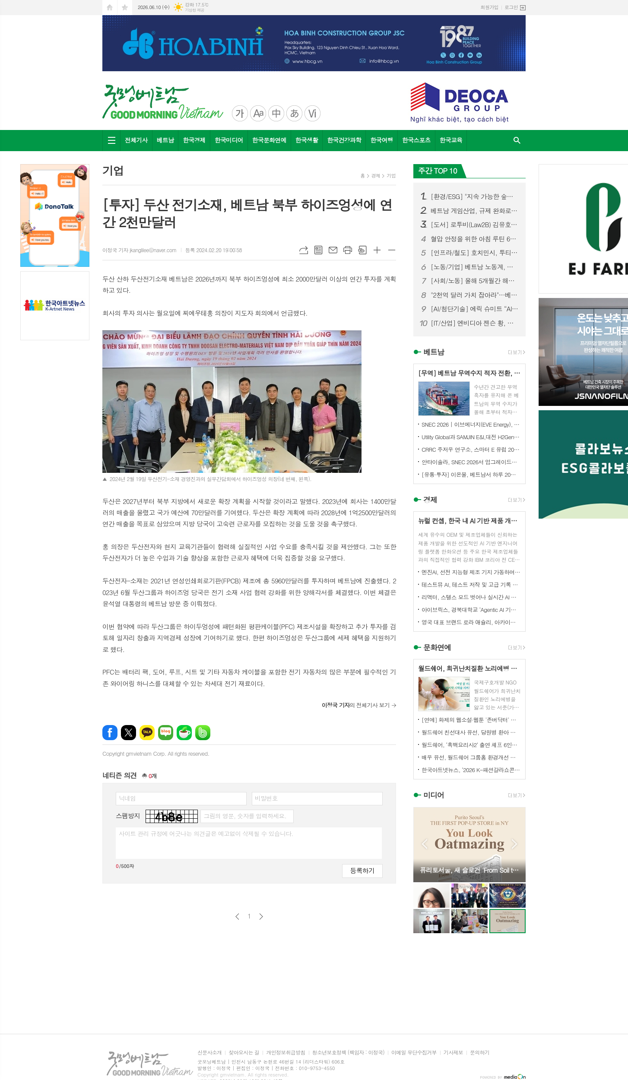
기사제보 (453, 1052)
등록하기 (362, 870)
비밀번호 (266, 798)
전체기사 (136, 140)
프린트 (347, 250)
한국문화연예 (269, 140)
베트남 (165, 140)
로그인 (511, 7)
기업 (391, 175)
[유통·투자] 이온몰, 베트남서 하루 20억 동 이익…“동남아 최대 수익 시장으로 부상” (471, 474)
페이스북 (109, 732)
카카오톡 (147, 732)
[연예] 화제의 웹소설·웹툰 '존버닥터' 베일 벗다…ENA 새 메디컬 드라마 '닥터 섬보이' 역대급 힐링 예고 (471, 720)
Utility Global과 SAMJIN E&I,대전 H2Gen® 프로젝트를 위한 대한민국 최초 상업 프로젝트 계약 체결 (471, 437)
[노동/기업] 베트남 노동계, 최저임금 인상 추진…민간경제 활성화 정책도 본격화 (475, 267)
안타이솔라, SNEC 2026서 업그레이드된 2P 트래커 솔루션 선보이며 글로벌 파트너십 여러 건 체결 (471, 462)
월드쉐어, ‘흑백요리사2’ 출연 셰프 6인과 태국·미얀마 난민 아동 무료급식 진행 (471, 745)
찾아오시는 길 (243, 1052)
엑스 (128, 732)
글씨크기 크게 (377, 250)
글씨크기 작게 (391, 250)
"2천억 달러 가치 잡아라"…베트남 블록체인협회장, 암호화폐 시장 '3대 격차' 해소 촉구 (475, 295)
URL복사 (303, 250)
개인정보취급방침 (285, 1052)
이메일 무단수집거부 (414, 1052)
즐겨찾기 (124, 7)
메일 (333, 250)
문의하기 (479, 1052)
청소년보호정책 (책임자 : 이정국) (348, 1052)
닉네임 (127, 798)
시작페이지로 (109, 7)
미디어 (433, 795)
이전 (237, 917)
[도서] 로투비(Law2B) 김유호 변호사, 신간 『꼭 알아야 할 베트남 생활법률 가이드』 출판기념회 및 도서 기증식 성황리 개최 (475, 224)
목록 (318, 250)
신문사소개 (209, 1052)
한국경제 (194, 140)
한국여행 (381, 140)
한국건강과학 (344, 140)
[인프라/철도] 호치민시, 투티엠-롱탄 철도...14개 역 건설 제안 (475, 252)
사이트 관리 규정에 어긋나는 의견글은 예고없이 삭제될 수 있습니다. (206, 833)
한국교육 (451, 140)
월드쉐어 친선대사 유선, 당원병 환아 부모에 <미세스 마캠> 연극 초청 (471, 732)
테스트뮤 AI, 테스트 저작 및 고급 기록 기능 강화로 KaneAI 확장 (471, 584)
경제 (376, 175)
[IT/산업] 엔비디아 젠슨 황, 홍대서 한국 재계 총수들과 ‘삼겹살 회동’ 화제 (475, 323)
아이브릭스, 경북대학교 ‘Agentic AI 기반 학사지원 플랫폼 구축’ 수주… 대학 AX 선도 (471, 609)
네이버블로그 (165, 732)
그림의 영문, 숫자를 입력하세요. (244, 816)
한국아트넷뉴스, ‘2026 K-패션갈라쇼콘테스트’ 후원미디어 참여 (471, 770)
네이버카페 (184, 732)
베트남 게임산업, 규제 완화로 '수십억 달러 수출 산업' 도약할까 (475, 210)
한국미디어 (229, 140)
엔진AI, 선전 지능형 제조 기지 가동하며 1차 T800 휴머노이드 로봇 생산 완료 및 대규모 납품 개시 (471, 572)
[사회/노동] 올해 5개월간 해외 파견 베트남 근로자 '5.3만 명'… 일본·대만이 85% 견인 (475, 280)
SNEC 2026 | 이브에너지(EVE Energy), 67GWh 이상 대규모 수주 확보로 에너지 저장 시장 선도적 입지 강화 (471, 424)
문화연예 (437, 647)
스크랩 (362, 250)
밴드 (202, 732)
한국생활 (306, 140)
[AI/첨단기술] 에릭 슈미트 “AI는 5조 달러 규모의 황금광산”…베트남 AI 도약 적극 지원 (475, 308)
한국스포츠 (416, 140)
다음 (261, 917)
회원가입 (489, 7)
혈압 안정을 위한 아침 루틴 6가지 (475, 238)
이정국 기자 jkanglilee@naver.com (139, 249)
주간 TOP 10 (437, 170)
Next (514, 844)
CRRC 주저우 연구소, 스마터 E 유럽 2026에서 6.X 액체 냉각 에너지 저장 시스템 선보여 (471, 449)
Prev (424, 844)
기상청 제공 (194, 10)
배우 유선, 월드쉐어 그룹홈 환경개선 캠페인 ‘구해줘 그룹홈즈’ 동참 (471, 757)
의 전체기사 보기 (356, 705)
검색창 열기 (517, 140)
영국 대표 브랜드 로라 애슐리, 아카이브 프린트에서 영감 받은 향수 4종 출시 (471, 622)
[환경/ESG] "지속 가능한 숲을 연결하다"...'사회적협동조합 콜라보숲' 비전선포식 (475, 196)
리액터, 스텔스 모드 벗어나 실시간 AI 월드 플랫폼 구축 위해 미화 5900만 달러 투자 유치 (471, 597)
